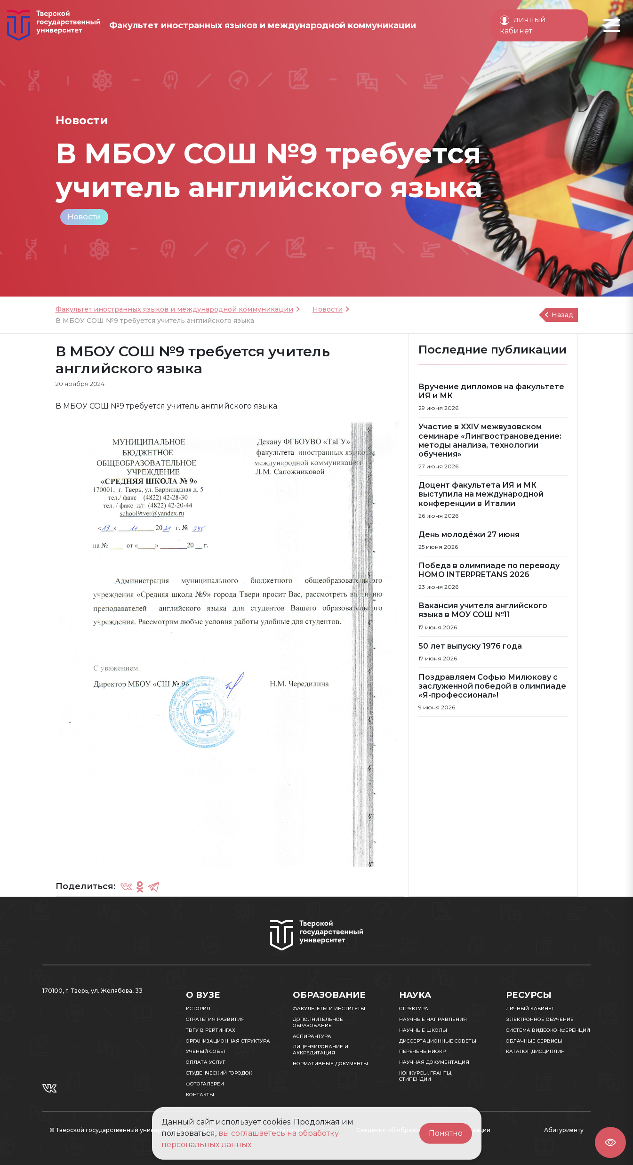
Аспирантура (312, 1036)
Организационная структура (228, 1041)
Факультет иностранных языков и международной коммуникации (174, 309)
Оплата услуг (205, 1062)
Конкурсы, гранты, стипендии (425, 1076)
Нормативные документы (330, 1064)
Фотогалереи (205, 1084)
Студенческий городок (219, 1073)
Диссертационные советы (437, 1041)
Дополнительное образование (318, 1022)
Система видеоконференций (548, 1030)
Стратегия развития (215, 1019)
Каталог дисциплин (535, 1051)
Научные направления (433, 1019)
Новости (84, 216)
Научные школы (423, 1030)
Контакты (200, 1095)
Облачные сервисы (534, 1041)
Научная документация (434, 1062)
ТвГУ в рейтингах (210, 1030)
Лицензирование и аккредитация (320, 1050)
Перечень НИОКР (422, 1051)
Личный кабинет (530, 1008)
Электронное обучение (540, 1019)
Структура (413, 1008)
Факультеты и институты (329, 1008)
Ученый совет (206, 1051)
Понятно (446, 1133)
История (198, 1008)
